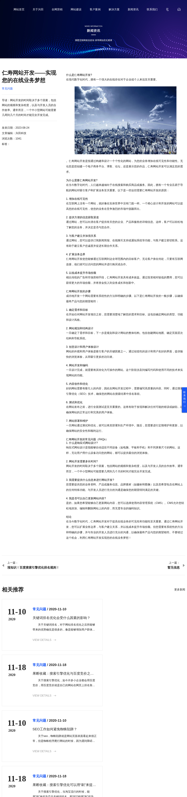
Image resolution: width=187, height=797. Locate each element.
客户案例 (95, 9)
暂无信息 (173, 567)
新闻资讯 (133, 9)
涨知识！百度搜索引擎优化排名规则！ (33, 567)
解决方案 (114, 9)
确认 (178, 763)
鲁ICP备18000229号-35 (60, 788)
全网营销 (57, 9)
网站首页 (19, 9)
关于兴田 (38, 9)
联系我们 (152, 9)
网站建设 (76, 9)
